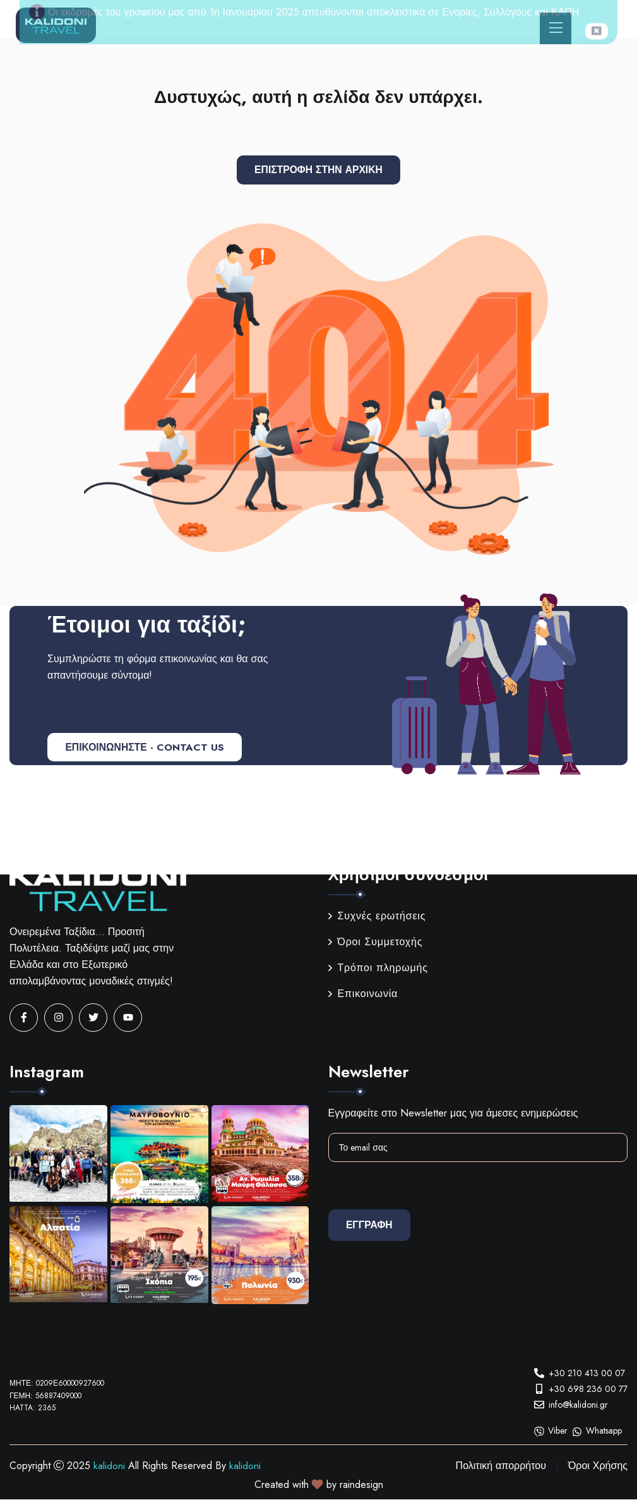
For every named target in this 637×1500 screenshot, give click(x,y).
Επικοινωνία (363, 994)
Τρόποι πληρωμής (378, 968)
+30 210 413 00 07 (587, 1373)
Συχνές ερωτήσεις (377, 916)
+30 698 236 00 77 (588, 1388)
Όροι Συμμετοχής (375, 942)
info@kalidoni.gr (578, 1404)
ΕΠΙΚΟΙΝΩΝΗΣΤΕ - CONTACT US (147, 747)
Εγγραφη (371, 1225)
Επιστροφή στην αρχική (318, 169)
